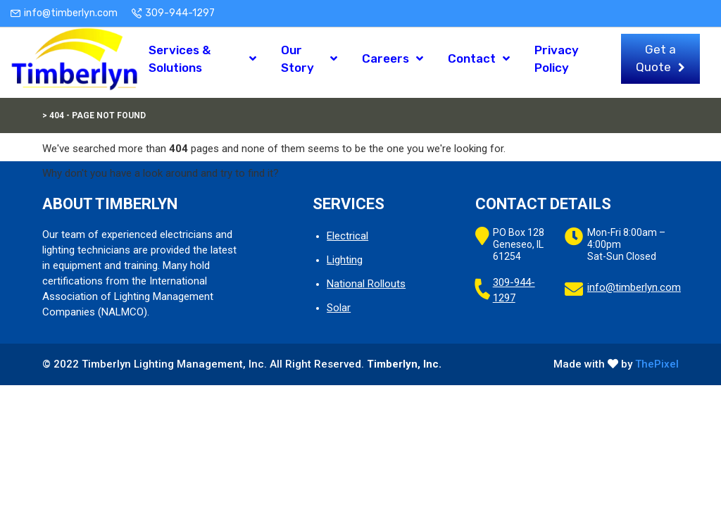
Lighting (345, 260)
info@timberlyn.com (71, 13)
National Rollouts (366, 283)
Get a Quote (656, 62)
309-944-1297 (180, 13)
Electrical (347, 236)
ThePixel (657, 364)
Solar (339, 307)
